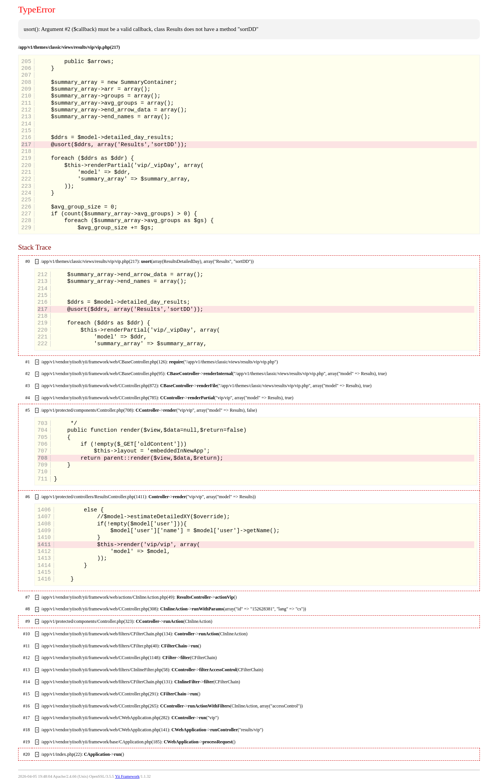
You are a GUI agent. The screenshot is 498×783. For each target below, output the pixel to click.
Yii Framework (127, 776)
